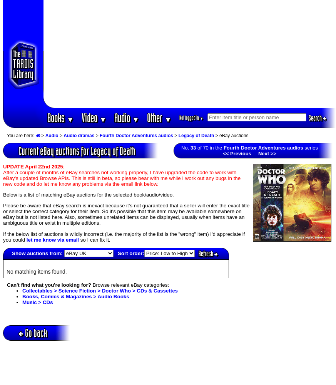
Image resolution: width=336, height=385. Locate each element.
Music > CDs (37, 302)
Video (94, 117)
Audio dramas (79, 135)
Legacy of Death (196, 135)
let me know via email (53, 240)
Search (317, 118)
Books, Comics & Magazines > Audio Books (75, 296)
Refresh (208, 253)
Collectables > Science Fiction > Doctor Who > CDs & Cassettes (100, 291)
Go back (32, 333)
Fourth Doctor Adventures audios (136, 135)
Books (60, 117)
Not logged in (191, 117)
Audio (126, 117)
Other (159, 117)
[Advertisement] (189, 54)
